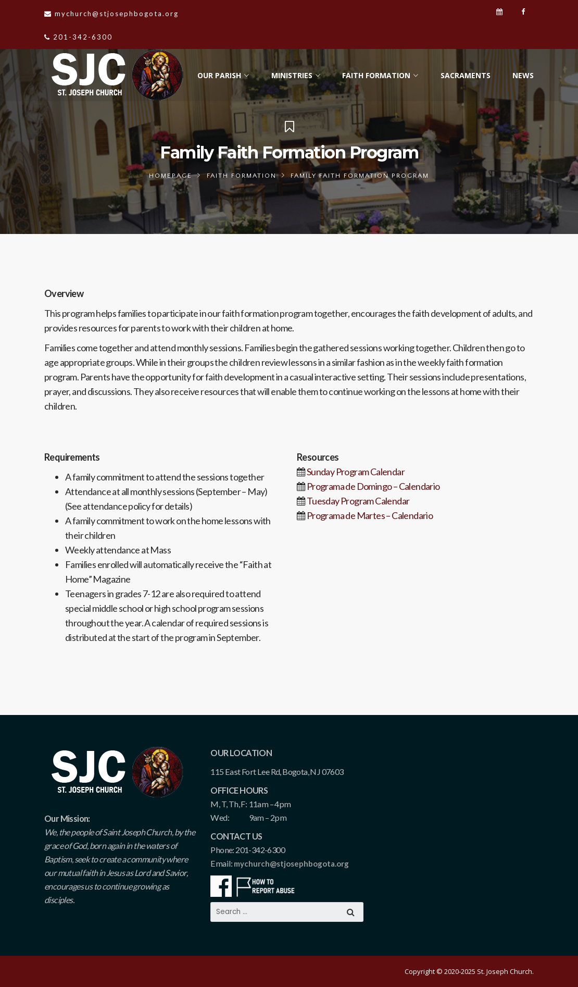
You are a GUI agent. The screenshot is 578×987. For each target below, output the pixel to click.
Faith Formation (242, 175)
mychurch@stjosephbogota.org (291, 863)
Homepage (170, 175)
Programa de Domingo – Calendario (373, 486)
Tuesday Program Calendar (358, 501)
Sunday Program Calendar (356, 471)
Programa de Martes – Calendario (370, 515)
